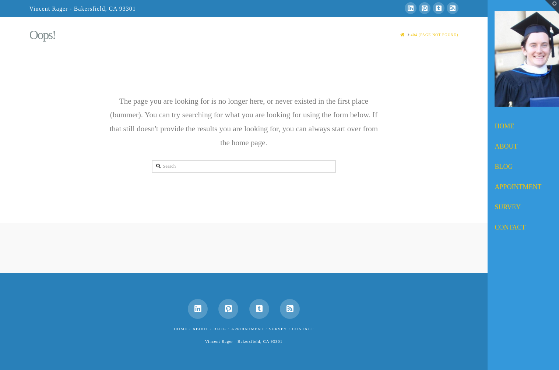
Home (180, 329)
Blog (220, 329)
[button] (552, 7)
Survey (278, 329)
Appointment (247, 329)
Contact (303, 329)
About (200, 329)
